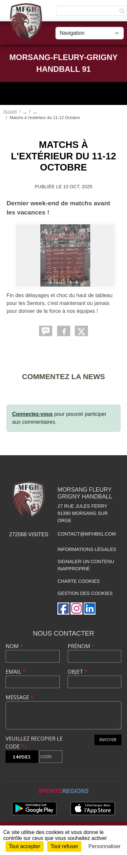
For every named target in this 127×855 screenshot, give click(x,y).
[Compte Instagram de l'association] (76, 608)
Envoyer (107, 740)
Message (19, 697)
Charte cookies (78, 581)
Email (16, 671)
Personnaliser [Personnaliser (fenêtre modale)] (105, 846)
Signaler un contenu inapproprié (85, 565)
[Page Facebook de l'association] (63, 608)
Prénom (81, 646)
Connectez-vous (32, 414)
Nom (14, 646)
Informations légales (86, 549)
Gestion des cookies (85, 593)
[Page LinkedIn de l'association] (89, 608)
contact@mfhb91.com (86, 534)
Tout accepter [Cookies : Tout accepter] (24, 846)
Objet (78, 671)
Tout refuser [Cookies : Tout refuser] (64, 846)
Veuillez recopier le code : (34, 742)
